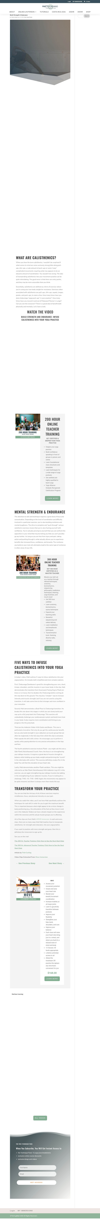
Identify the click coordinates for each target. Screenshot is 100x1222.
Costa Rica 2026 (59, 12)
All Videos (40, 1121)
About (12, 12)
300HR (80, 12)
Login (69, 1)
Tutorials (44, 12)
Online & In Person (26, 12)
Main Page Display (28, 20)
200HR (71, 12)
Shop (88, 12)
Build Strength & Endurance (19, 18)
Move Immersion (42, 860)
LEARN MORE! (53, 502)
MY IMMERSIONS (77, 1)
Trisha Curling (14, 20)
